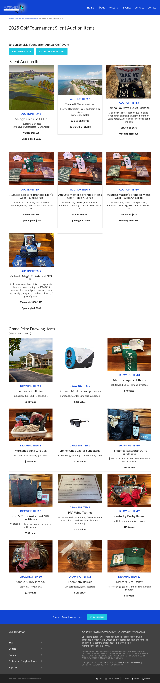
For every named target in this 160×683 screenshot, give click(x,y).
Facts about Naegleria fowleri (23, 661)
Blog (11, 642)
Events (12, 654)
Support (13, 667)
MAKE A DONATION (97, 617)
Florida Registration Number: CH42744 (122, 663)
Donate (12, 648)
